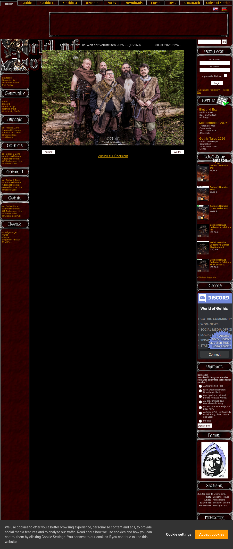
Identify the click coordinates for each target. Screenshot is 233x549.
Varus (5, 235)
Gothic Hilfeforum (11, 208)
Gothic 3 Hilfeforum (12, 156)
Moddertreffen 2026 (213, 123)
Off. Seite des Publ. (12, 216)
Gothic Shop (8, 106)
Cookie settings (178, 535)
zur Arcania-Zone (10, 128)
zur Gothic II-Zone (11, 180)
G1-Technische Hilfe (12, 211)
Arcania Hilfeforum (11, 130)
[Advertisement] (138, 24)
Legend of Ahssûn (11, 240)
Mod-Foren (7, 242)
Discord (6, 104)
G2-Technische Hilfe (12, 187)
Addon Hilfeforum (10, 159)
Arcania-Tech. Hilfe (11, 132)
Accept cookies (211, 535)
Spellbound (8, 137)
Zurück (49, 152)
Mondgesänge (9, 232)
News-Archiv (8, 80)
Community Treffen (11, 111)
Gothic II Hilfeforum (12, 182)
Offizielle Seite (9, 135)
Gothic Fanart (9, 109)
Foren (5, 101)
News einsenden (10, 82)
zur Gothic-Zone (10, 206)
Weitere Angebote (207, 277)
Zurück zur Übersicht (113, 156)
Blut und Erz (208, 109)
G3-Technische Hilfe (12, 161)
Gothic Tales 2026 (212, 138)
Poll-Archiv (7, 85)
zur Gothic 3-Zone (11, 154)
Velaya (5, 237)
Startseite (7, 78)
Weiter (177, 152)
